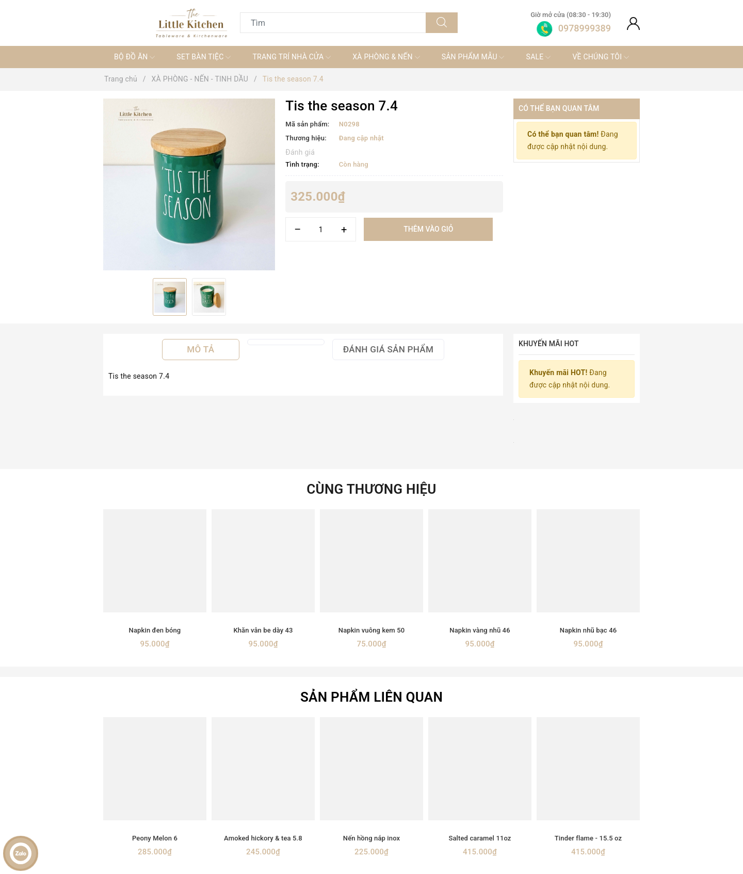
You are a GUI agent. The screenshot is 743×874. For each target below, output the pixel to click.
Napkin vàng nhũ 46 (479, 630)
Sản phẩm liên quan (371, 697)
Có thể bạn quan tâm (559, 108)
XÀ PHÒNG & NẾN (385, 57)
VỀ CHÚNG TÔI (600, 57)
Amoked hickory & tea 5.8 (263, 838)
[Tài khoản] (633, 23)
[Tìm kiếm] (442, 22)
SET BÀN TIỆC (203, 57)
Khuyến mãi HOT (549, 343)
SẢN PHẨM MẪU (473, 57)
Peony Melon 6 (154, 838)
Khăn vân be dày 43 (263, 630)
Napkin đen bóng (155, 630)
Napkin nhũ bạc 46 (588, 630)
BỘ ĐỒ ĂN (134, 57)
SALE (538, 57)
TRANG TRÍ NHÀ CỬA (291, 57)
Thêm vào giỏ (428, 229)
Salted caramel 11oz (479, 838)
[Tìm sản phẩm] (333, 22)
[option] (189, 184)
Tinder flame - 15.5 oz (588, 838)
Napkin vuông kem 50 (371, 630)
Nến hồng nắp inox (371, 838)
